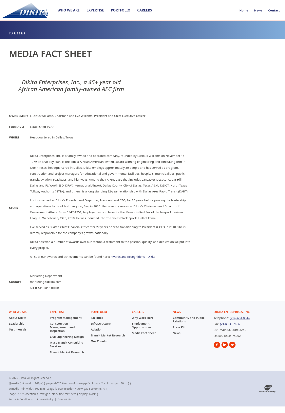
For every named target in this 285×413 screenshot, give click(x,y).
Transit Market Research (60, 357)
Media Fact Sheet (144, 333)
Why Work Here (143, 318)
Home (243, 10)
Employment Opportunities (142, 325)
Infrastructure (101, 323)
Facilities (97, 318)
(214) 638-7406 (230, 324)
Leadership (17, 323)
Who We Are (69, 10)
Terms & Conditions (21, 406)
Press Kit (179, 327)
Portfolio (120, 10)
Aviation (97, 329)
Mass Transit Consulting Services (67, 347)
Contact (274, 10)
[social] (217, 345)
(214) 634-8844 (240, 318)
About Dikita (18, 318)
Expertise (95, 10)
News (258, 10)
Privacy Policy (46, 406)
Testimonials (18, 329)
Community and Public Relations (189, 319)
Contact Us (66, 406)
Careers (144, 10)
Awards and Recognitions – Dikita (134, 257)
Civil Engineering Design (62, 338)
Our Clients (99, 344)
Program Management (66, 318)
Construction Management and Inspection (63, 326)
